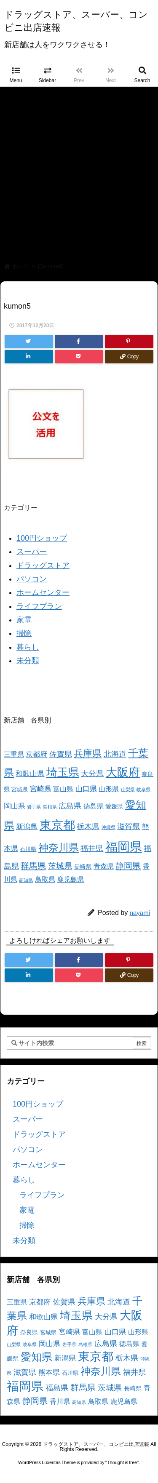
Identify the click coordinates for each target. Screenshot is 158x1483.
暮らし (27, 647)
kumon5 (53, 266)
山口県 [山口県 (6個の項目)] (86, 789)
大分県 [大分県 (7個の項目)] (92, 773)
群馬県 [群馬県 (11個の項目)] (33, 865)
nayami (140, 912)
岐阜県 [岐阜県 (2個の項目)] (143, 789)
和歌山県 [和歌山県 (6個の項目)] (30, 774)
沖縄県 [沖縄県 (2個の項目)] (108, 827)
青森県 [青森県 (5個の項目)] (104, 866)
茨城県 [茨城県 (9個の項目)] (60, 866)
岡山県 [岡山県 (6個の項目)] (14, 806)
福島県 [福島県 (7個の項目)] (57, 1388)
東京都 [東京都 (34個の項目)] (57, 825)
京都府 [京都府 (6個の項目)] (36, 754)
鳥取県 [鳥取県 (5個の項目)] (45, 879)
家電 (24, 620)
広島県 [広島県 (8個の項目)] (70, 805)
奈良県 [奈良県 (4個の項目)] (29, 1332)
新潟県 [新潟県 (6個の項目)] (26, 827)
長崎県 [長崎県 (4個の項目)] (82, 866)
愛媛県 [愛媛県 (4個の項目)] (114, 806)
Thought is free (122, 1462)
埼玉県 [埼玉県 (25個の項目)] (62, 772)
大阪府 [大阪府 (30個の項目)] (123, 772)
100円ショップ (41, 538)
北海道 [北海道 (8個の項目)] (115, 754)
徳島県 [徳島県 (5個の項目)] (93, 806)
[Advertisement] (79, 170)
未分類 (27, 660)
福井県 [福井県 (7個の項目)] (91, 848)
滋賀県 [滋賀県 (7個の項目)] (128, 826)
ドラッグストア (43, 565)
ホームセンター (43, 592)
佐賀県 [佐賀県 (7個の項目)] (60, 754)
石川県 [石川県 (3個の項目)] (28, 849)
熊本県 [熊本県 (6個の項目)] (49, 1372)
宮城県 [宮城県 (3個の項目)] (19, 789)
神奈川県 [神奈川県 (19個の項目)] (58, 847)
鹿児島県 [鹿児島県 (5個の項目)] (70, 879)
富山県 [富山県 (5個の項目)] (63, 788)
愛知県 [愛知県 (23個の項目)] (36, 1357)
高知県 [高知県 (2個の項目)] (26, 880)
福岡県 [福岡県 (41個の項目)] (123, 847)
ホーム (20, 266)
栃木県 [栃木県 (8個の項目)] (88, 826)
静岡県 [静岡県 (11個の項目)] (128, 865)
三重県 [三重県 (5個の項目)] (14, 754)
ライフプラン (39, 606)
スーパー (31, 551)
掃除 (24, 633)
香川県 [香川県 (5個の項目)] (60, 1401)
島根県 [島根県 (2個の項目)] (50, 806)
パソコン (31, 579)
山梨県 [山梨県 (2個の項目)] (128, 789)
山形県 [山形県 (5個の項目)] (109, 788)
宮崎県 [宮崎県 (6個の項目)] (40, 789)
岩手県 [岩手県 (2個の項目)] (34, 806)
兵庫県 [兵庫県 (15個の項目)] (88, 753)
